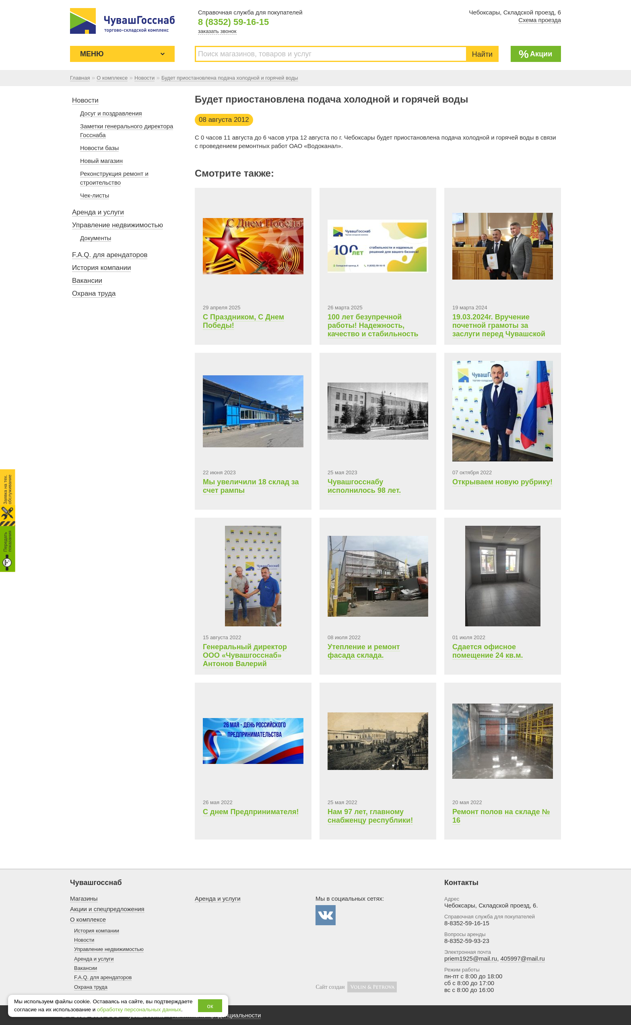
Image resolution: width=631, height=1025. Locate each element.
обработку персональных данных (139, 1009)
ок (210, 1005)
